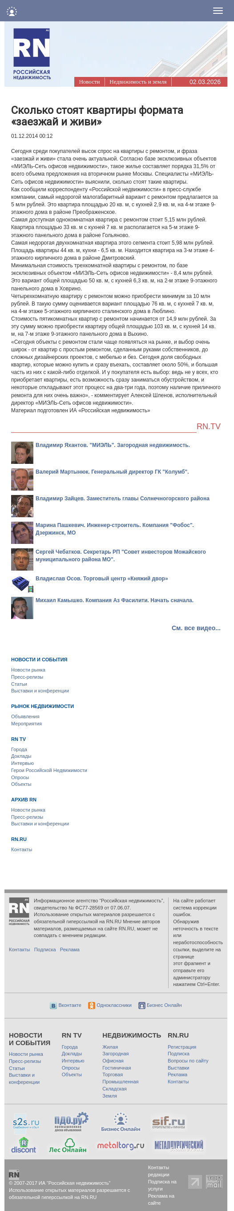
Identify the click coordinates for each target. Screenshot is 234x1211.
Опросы (20, 777)
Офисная (112, 1060)
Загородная (115, 1053)
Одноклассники (110, 1005)
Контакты (21, 849)
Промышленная (120, 1081)
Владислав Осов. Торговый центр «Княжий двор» (102, 578)
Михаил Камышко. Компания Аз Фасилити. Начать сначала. (115, 600)
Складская (114, 1088)
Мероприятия (26, 723)
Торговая (112, 1074)
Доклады (21, 756)
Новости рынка (28, 669)
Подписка (45, 949)
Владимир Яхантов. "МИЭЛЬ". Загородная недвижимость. (113, 445)
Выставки (179, 1067)
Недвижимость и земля (137, 81)
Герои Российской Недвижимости (49, 770)
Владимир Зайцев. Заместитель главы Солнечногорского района (123, 498)
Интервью (22, 763)
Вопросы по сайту (188, 1060)
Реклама (70, 949)
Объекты (21, 784)
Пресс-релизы (27, 677)
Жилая (110, 1047)
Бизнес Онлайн (160, 1005)
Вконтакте (65, 1005)
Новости (89, 81)
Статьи (19, 684)
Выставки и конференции (40, 690)
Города (19, 749)
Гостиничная (116, 1067)
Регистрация (182, 1047)
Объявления (25, 716)
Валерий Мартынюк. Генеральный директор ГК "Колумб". (112, 472)
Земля (109, 1095)
